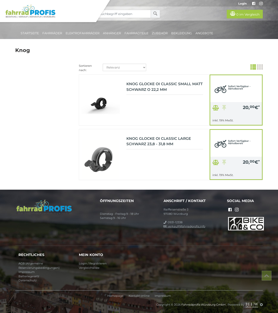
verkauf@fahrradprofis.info (184, 226)
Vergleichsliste (89, 267)
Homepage (115, 295)
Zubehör (160, 33)
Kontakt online (139, 295)
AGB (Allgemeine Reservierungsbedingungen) (39, 265)
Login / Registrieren (93, 263)
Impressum (26, 272)
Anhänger (112, 33)
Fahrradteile (136, 33)
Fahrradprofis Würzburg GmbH (203, 304)
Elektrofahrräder (82, 33)
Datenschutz (27, 280)
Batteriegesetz (28, 276)
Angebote (204, 33)
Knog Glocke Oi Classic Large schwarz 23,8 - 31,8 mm (158, 141)
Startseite (30, 33)
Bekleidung (181, 33)
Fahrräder (52, 33)
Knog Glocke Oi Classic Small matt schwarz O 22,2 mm (164, 87)
